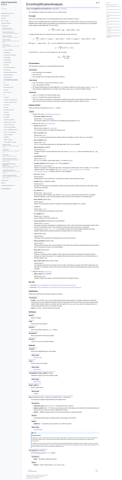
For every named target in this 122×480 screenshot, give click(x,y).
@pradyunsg (38, 476)
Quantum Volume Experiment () (10, 177)
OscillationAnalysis (8, 75)
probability (6, 137)
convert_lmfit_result (9, 124)
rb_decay (6, 107)
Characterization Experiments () (10, 160)
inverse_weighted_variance (10, 129)
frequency (6, 112)
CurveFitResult (7, 60)
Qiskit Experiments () (7, 29)
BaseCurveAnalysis (8, 50)
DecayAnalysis (7, 70)
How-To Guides (5, 21)
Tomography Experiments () (10, 171)
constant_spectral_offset (10, 102)
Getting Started (5, 16)
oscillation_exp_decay (9, 119)
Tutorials (3, 18)
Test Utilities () (9, 155)
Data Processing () (10, 41)
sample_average (8, 139)
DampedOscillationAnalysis (10, 72)
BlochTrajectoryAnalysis (9, 67)
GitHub (3, 183)
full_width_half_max (9, 109)
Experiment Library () (10, 36)
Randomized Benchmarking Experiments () (10, 165)
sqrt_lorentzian (7, 92)
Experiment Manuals (6, 23)
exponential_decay (8, 87)
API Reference (4, 26)
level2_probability (8, 134)
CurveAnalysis (7, 52)
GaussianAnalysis (8, 77)
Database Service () (10, 146)
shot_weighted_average (10, 142)
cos (4, 82)
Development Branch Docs (7, 185)
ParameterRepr (7, 62)
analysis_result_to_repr (10, 122)
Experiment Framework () (10, 32)
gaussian (6, 90)
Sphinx (32, 476)
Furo (43, 476)
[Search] (11, 8)
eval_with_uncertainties (10, 127)
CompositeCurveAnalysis (10, 55)
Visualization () (10, 151)
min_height (6, 117)
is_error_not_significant (10, 132)
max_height (7, 114)
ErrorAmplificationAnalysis (11, 80)
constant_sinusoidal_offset (10, 99)
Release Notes (4, 180)
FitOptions (6, 65)
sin (4, 95)
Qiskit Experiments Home (7, 13)
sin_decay (6, 97)
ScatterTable (7, 57)
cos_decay (6, 85)
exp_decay (6, 104)
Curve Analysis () (10, 46)
